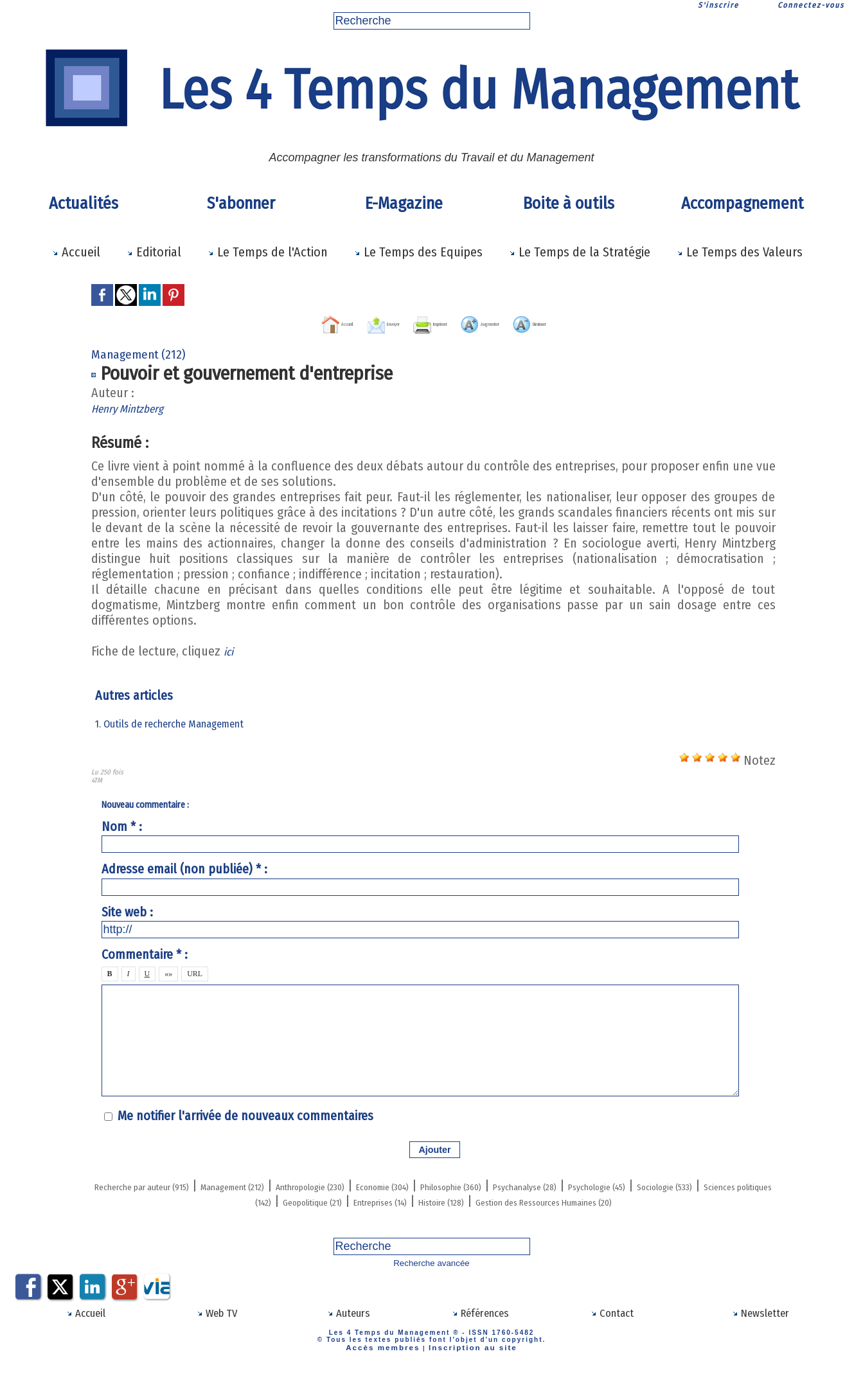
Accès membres (390, 1356)
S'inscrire (718, 5)
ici (230, 649)
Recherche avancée (431, 1275)
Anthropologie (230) (413, 1183)
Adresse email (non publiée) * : (184, 867)
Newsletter (760, 1323)
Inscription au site (466, 1356)
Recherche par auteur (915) (166, 1183)
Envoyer (338, 322)
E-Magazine (404, 203)
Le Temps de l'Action (268, 252)
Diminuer (599, 322)
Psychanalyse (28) (724, 1183)
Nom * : (122, 825)
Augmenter (510, 322)
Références (480, 1323)
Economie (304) (518, 1183)
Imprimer (420, 322)
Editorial (154, 252)
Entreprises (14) (590, 1199)
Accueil (76, 252)
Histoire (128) (678, 1199)
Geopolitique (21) (492, 1199)
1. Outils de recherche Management (176, 722)
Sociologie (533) (250, 1199)
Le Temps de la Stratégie (579, 252)
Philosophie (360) (617, 1183)
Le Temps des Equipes (418, 252)
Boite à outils (568, 203)
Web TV (217, 1323)
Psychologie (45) (153, 1199)
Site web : (127, 910)
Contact (612, 1323)
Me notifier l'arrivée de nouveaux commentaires (245, 1114)
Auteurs (349, 1323)
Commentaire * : (145, 953)
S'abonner (241, 203)
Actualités (83, 203)
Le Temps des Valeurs (740, 252)
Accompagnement (742, 203)
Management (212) (299, 1183)
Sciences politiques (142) (369, 1199)
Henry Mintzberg (135, 407)
